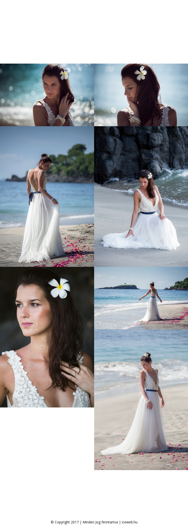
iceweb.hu (130, 522)
